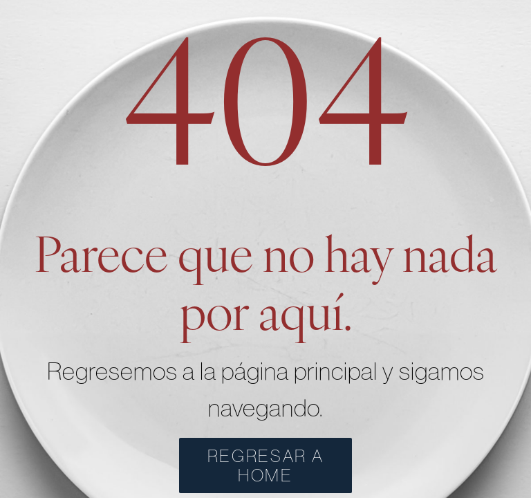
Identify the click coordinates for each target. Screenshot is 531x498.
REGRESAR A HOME (265, 465)
